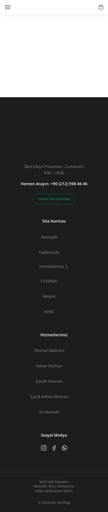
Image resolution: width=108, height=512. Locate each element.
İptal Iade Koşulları (54, 481)
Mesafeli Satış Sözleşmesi (54, 486)
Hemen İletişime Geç (54, 199)
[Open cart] (101, 7)
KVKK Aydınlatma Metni (54, 491)
